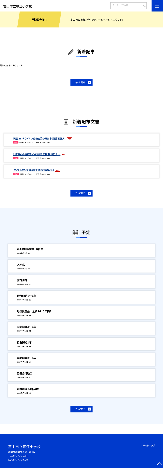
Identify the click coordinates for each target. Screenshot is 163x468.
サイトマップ (149, 445)
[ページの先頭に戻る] (159, 464)
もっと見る (80, 82)
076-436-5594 (20, 455)
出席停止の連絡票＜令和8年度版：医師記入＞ (36, 154)
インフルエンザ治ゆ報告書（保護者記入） (34, 170)
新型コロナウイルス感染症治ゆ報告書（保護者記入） (39, 138)
